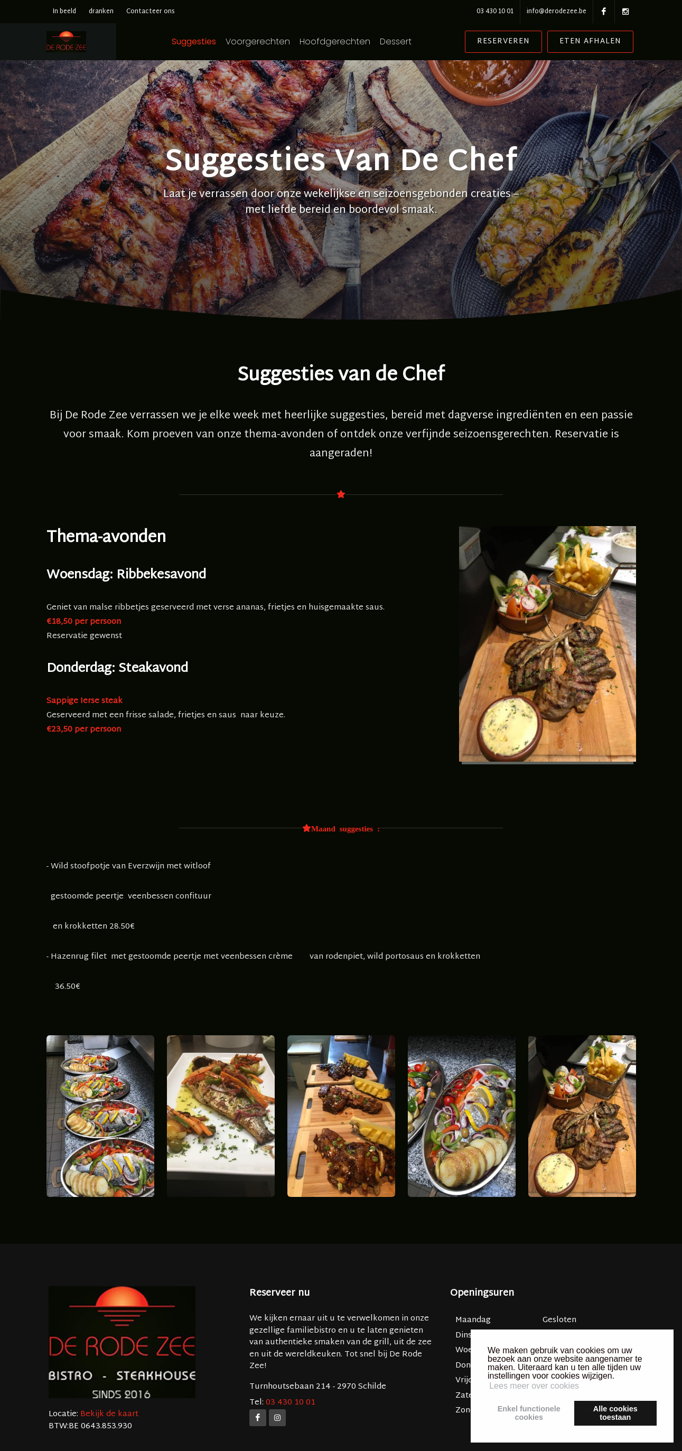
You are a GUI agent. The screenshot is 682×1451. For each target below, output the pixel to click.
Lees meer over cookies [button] (534, 1385)
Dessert (417, 42)
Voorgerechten (279, 42)
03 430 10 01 (495, 11)
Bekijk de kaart (108, 1414)
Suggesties (215, 42)
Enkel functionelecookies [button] (529, 1413)
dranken (101, 11)
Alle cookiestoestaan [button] (615, 1413)
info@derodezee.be (556, 11)
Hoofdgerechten (356, 42)
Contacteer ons (150, 11)
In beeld (64, 11)
